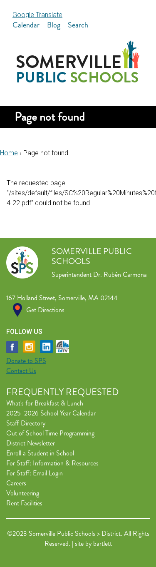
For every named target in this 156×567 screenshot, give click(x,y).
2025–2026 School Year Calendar (51, 413)
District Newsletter (30, 443)
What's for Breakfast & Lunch (44, 403)
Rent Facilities (24, 503)
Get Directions (45, 310)
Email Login (48, 473)
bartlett (102, 543)
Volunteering (22, 493)
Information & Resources (66, 463)
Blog (53, 25)
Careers (16, 483)
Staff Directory (25, 423)
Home (9, 153)
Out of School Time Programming (50, 433)
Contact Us (21, 371)
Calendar (26, 25)
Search (78, 25)
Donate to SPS (26, 361)
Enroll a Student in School (40, 453)
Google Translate (37, 15)
